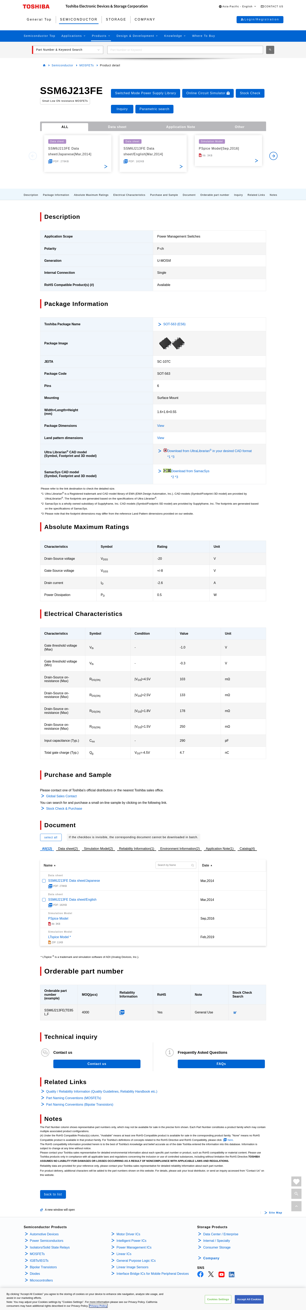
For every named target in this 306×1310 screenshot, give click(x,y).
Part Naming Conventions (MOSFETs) (73, 1098)
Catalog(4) (247, 848)
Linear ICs (123, 1254)
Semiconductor (62, 65)
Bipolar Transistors (43, 1267)
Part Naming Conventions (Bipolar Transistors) (79, 1104)
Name (48, 865)
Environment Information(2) (180, 848)
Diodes (35, 1273)
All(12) (47, 848)
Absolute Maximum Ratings (91, 195)
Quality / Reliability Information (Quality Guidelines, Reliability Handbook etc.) (101, 1091)
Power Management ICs (133, 1247)
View (160, 425)
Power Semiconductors (47, 1240)
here (230, 1139)
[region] (153, 1299)
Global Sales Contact (61, 796)
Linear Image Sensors (132, 1267)
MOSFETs (86, 65)
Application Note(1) (220, 848)
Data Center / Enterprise (220, 1234)
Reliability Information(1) (136, 848)
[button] (238, 6)
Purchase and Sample (164, 195)
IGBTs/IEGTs (39, 1260)
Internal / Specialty (216, 1240)
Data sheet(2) (68, 848)
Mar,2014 (207, 881)
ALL (64, 127)
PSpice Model (58, 918)
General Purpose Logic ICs (136, 1260)
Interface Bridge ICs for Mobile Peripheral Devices (152, 1273)
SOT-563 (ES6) (174, 324)
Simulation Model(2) (98, 848)
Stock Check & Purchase (64, 808)
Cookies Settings (218, 1299)
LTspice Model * (59, 937)
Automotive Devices (44, 1234)
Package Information (56, 195)
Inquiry (238, 195)
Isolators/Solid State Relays (50, 1247)
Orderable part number (214, 195)
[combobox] (185, 50)
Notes (273, 195)
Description (31, 195)
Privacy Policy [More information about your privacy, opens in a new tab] (98, 1305)
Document (189, 195)
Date (205, 865)
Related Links (256, 195)
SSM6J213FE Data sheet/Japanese (74, 880)
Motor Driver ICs (128, 1234)
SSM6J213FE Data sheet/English (72, 899)
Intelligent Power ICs (131, 1240)
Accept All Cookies (249, 1299)
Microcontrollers (41, 1280)
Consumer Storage (216, 1247)
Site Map (275, 1212)
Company (211, 1258)
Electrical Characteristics (129, 195)
